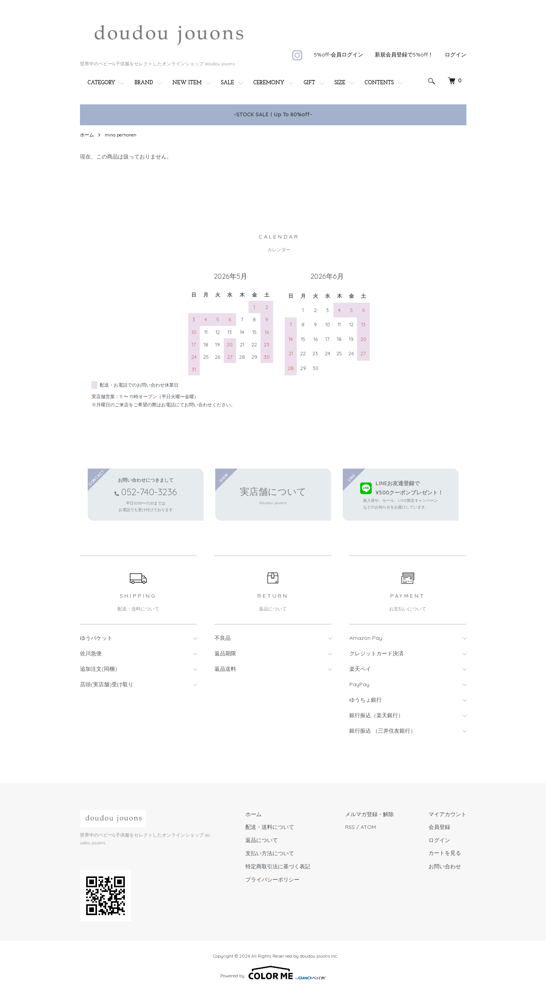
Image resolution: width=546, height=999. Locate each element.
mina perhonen (120, 135)
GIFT (309, 83)
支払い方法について (269, 853)
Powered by (273, 973)
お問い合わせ (445, 866)
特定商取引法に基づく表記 (277, 866)
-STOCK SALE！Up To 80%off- (273, 114)
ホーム (87, 135)
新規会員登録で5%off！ (404, 54)
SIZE (340, 83)
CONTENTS (379, 83)
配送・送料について (269, 826)
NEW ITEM (187, 83)
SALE (227, 83)
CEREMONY (268, 83)
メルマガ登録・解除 (369, 814)
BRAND (143, 83)
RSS (350, 826)
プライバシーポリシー (272, 879)
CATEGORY (102, 83)
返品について (261, 840)
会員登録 (439, 826)
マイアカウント (447, 814)
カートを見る (445, 853)
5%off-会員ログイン (338, 54)
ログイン (455, 54)
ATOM (368, 826)
